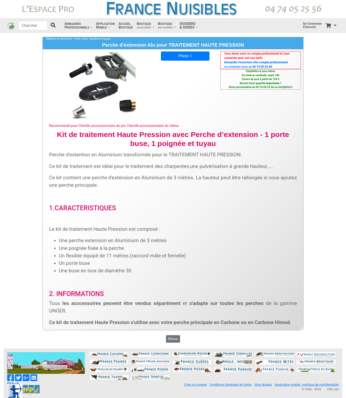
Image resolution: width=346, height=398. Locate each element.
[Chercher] (33, 25)
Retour (173, 339)
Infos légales (263, 384)
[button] (78, 25)
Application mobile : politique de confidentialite (306, 384)
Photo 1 (185, 56)
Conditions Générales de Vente (230, 384)
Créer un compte (195, 384)
